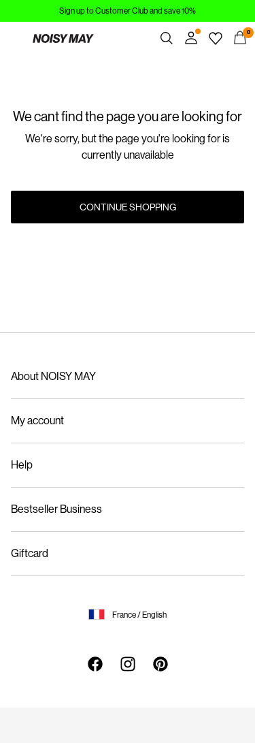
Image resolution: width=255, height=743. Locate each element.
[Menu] (15, 38)
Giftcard (29, 553)
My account (37, 420)
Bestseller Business (56, 509)
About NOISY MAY (53, 376)
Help (22, 464)
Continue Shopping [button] (128, 207)
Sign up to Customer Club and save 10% (127, 11)
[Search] (166, 38)
